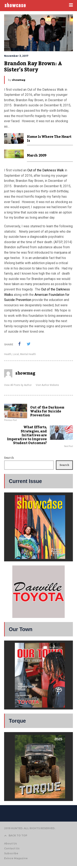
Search (9, 458)
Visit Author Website (47, 385)
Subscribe (11, 853)
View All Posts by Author (18, 385)
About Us (10, 843)
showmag (18, 79)
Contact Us (12, 848)
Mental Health (28, 354)
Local (16, 354)
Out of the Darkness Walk (45, 170)
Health (7, 354)
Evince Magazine (16, 858)
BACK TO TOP (15, 835)
